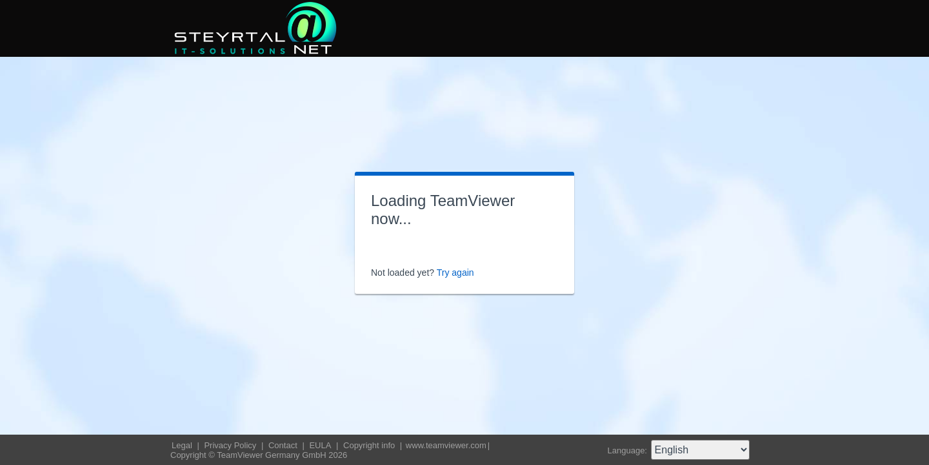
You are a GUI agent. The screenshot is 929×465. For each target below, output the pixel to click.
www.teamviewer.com (446, 445)
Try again (455, 272)
